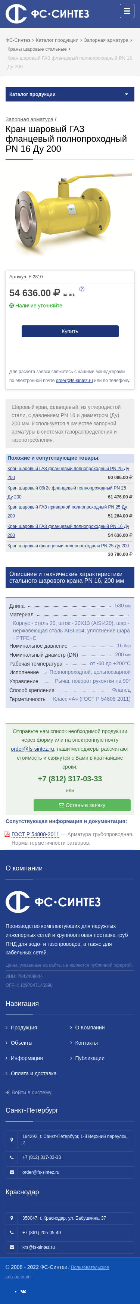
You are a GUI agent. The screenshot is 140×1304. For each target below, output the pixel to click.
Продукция (24, 1028)
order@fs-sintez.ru (74, 380)
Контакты (86, 1043)
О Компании (90, 1028)
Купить (70, 331)
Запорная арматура (29, 119)
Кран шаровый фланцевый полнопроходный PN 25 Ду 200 (68, 545)
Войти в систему (32, 1092)
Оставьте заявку (82, 805)
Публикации (90, 1058)
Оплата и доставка (33, 1073)
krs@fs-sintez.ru (38, 1247)
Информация (27, 1058)
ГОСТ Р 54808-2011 (35, 834)
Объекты (21, 1043)
